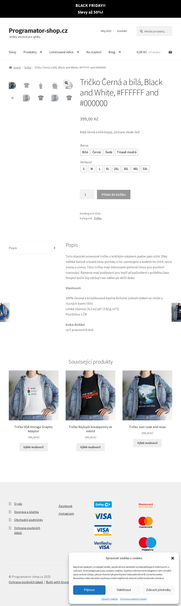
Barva (84, 145)
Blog (111, 52)
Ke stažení (93, 52)
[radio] (85, 152)
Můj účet (106, 31)
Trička (27, 67)
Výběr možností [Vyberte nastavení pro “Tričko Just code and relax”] (147, 443)
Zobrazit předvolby (158, 590)
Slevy (12, 52)
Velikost (86, 162)
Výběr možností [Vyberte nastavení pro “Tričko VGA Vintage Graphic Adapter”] (33, 447)
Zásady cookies (109, 598)
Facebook (61, 506)
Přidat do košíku (114, 194)
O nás (18, 504)
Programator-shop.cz (38, 30)
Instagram (62, 513)
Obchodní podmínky (28, 520)
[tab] (34, 248)
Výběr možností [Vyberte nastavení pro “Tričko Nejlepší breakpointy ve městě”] (90, 447)
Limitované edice (61, 52)
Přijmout (89, 590)
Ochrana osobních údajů (133, 598)
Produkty (30, 52)
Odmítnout (124, 590)
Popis (13, 248)
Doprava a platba (26, 512)
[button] (173, 558)
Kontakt (122, 31)
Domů (17, 67)
